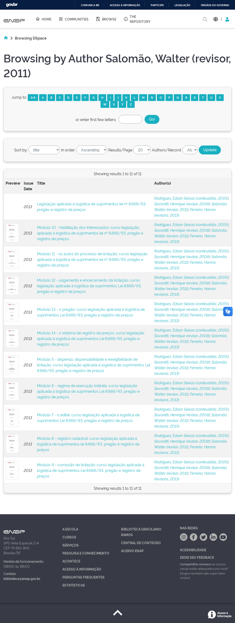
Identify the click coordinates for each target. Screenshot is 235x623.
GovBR (12, 5)
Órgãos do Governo (215, 5)
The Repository (136, 19)
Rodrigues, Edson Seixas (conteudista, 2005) (191, 198)
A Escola (70, 529)
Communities (73, 19)
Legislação (182, 5)
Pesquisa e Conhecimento (85, 553)
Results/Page (120, 149)
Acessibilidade (193, 549)
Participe (157, 5)
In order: (68, 149)
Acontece (71, 561)
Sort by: (21, 149)
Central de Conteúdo (141, 542)
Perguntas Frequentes (83, 577)
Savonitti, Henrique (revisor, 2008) (182, 203)
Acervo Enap (132, 550)
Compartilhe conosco (195, 564)
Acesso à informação (125, 5)
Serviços (70, 545)
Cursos (69, 537)
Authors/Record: (167, 149)
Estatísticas (73, 585)
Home (43, 19)
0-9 (33, 97)
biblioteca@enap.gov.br (22, 578)
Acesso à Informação (81, 569)
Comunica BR (90, 5)
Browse (106, 19)
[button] (215, 19)
